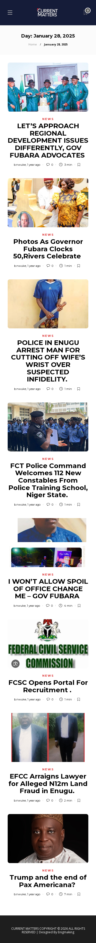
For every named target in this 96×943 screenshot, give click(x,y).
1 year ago (33, 164)
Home (32, 44)
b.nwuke (20, 164)
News (48, 119)
